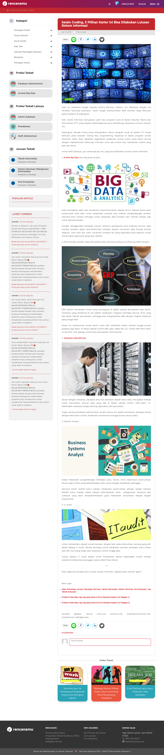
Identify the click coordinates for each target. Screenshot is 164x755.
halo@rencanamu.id (133, 742)
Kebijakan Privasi (53, 742)
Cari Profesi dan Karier (95, 733)
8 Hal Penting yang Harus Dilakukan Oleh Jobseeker (140, 692)
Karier (31, 10)
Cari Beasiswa (90, 739)
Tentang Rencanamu (55, 733)
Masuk (142, 4)
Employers (128, 4)
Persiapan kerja (70, 681)
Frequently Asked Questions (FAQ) (62, 736)
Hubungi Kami (52, 739)
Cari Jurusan (90, 736)
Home (12, 10)
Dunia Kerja (22, 10)
